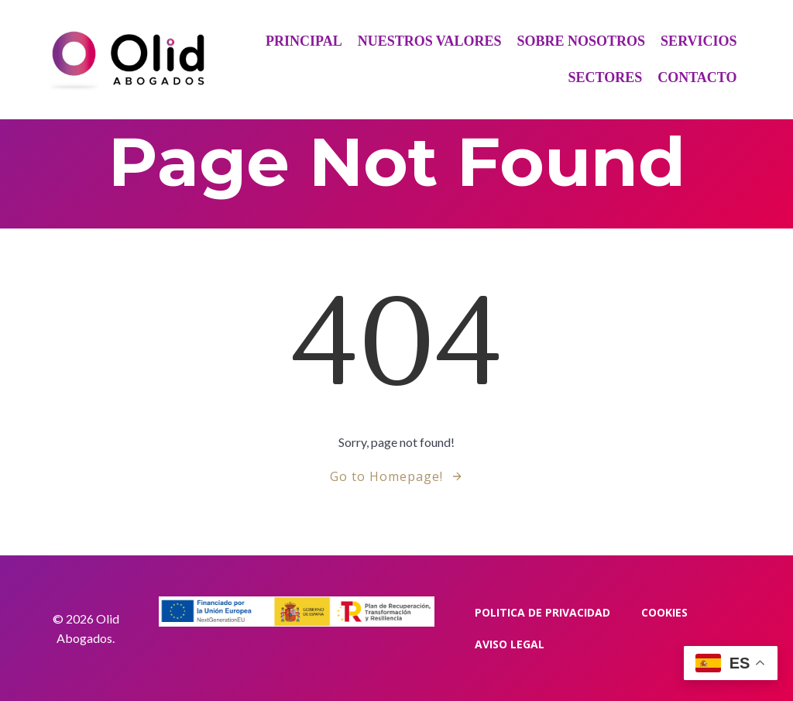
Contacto (696, 77)
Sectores (605, 77)
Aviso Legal (509, 644)
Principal (304, 41)
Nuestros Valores (430, 41)
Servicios (698, 41)
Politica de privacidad (542, 612)
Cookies (664, 612)
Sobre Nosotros (581, 41)
